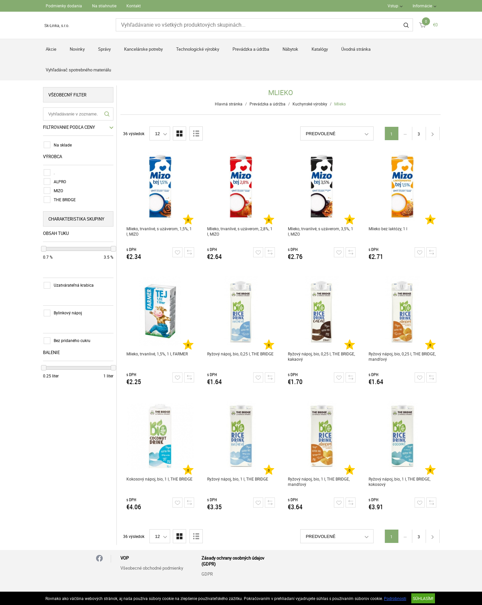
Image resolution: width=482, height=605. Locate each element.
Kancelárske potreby (143, 49)
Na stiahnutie (104, 5)
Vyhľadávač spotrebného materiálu (78, 70)
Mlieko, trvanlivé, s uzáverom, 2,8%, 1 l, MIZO (240, 231)
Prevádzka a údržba (250, 49)
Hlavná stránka (229, 103)
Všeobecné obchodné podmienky (151, 568)
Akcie (51, 49)
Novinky (77, 49)
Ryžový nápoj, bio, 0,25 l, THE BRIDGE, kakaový (321, 356)
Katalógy (320, 49)
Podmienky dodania (64, 5)
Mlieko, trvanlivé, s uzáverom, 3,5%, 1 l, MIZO (320, 231)
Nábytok (290, 49)
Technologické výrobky (197, 49)
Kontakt (133, 5)
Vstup (393, 5)
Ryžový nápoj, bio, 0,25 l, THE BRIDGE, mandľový (402, 356)
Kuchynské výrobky (310, 103)
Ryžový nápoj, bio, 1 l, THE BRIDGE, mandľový (319, 481)
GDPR (207, 574)
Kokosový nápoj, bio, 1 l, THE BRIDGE (159, 479)
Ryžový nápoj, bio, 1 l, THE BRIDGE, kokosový (399, 481)
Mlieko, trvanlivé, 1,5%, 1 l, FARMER (157, 353)
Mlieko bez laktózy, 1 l (388, 228)
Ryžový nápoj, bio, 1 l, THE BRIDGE (237, 479)
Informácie (422, 5)
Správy (104, 49)
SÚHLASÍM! (423, 598)
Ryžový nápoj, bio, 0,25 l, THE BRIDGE (240, 353)
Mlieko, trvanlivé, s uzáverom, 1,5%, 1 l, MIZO (159, 231)
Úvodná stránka (356, 49)
